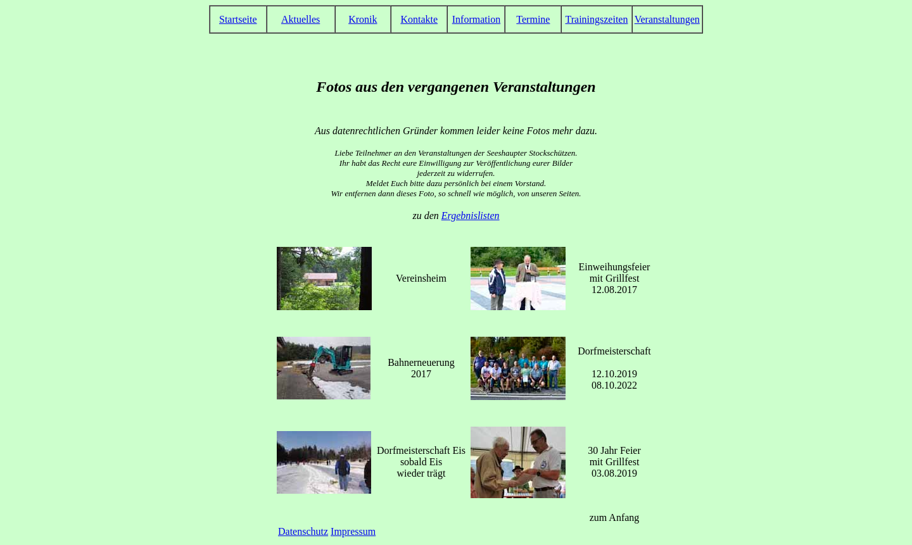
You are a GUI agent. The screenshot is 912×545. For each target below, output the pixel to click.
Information (476, 19)
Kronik (362, 19)
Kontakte (419, 19)
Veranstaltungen (667, 19)
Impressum (353, 531)
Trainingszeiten (596, 19)
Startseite (238, 19)
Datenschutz (303, 531)
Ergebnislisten (470, 215)
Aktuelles (300, 19)
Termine (533, 19)
